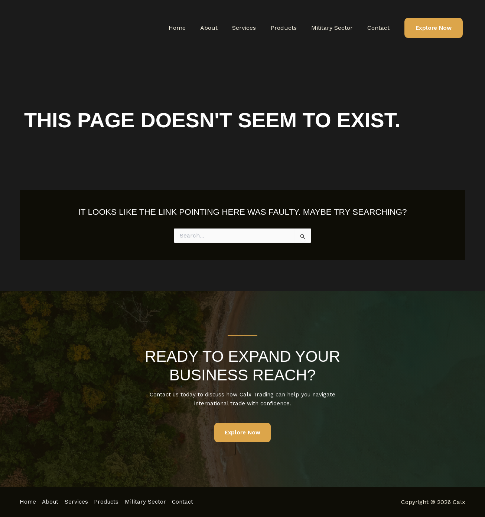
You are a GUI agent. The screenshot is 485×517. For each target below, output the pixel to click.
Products (290, 27)
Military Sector (336, 27)
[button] (433, 28)
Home (192, 27)
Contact (380, 27)
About (221, 27)
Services (254, 27)
